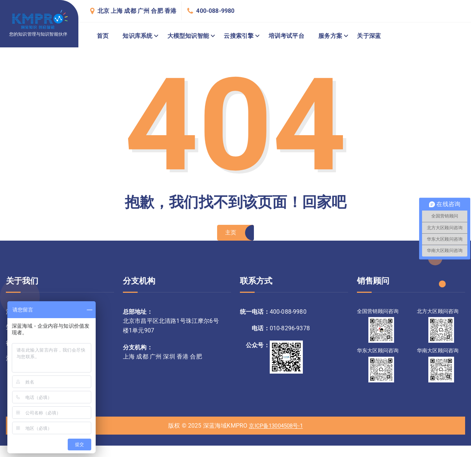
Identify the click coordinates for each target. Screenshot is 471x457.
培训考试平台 (286, 35)
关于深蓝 (369, 35)
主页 (230, 233)
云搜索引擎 (239, 35)
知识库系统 (137, 35)
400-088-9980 (215, 10)
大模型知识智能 (188, 35)
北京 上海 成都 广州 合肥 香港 (137, 10)
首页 (103, 35)
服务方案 (330, 35)
